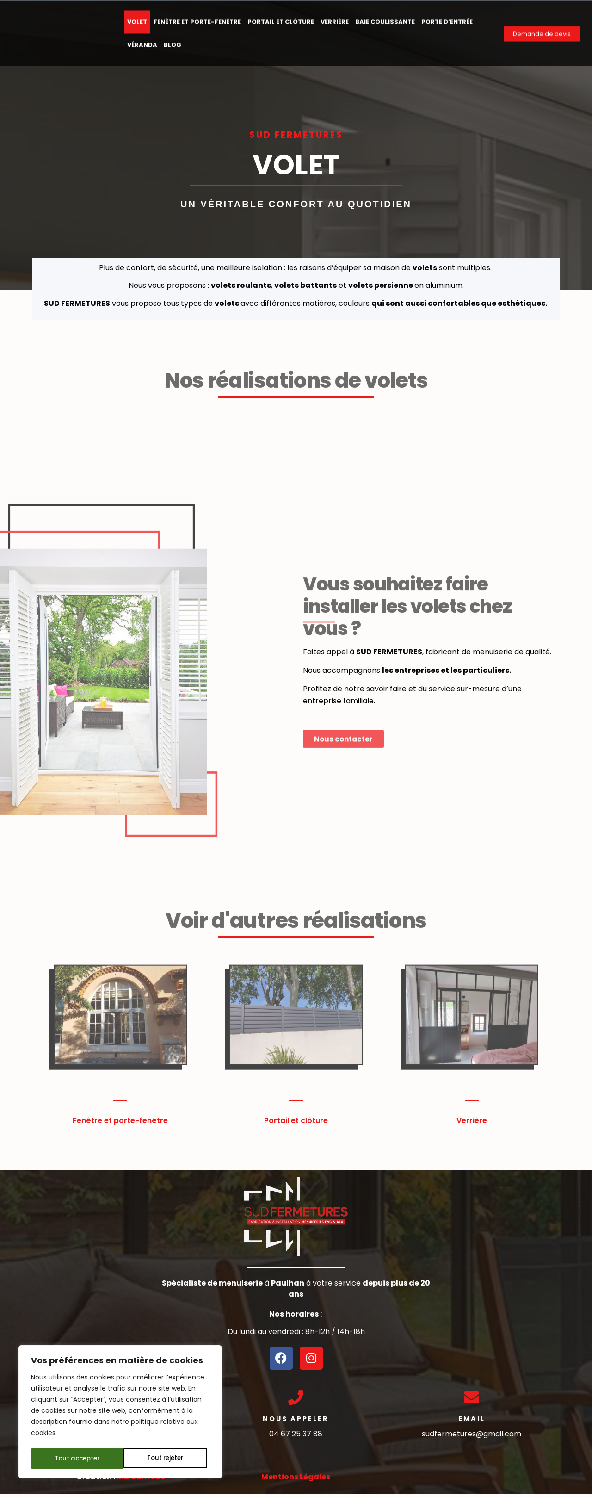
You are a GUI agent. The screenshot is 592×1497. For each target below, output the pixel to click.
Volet (137, 16)
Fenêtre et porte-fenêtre (197, 16)
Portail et (281, 1120)
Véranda (142, 39)
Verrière (335, 16)
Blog (172, 39)
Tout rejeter (72, 1458)
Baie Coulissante (385, 16)
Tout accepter (163, 1458)
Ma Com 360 (141, 1480)
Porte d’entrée (447, 16)
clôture (313, 1120)
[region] (120, 1413)
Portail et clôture (280, 16)
